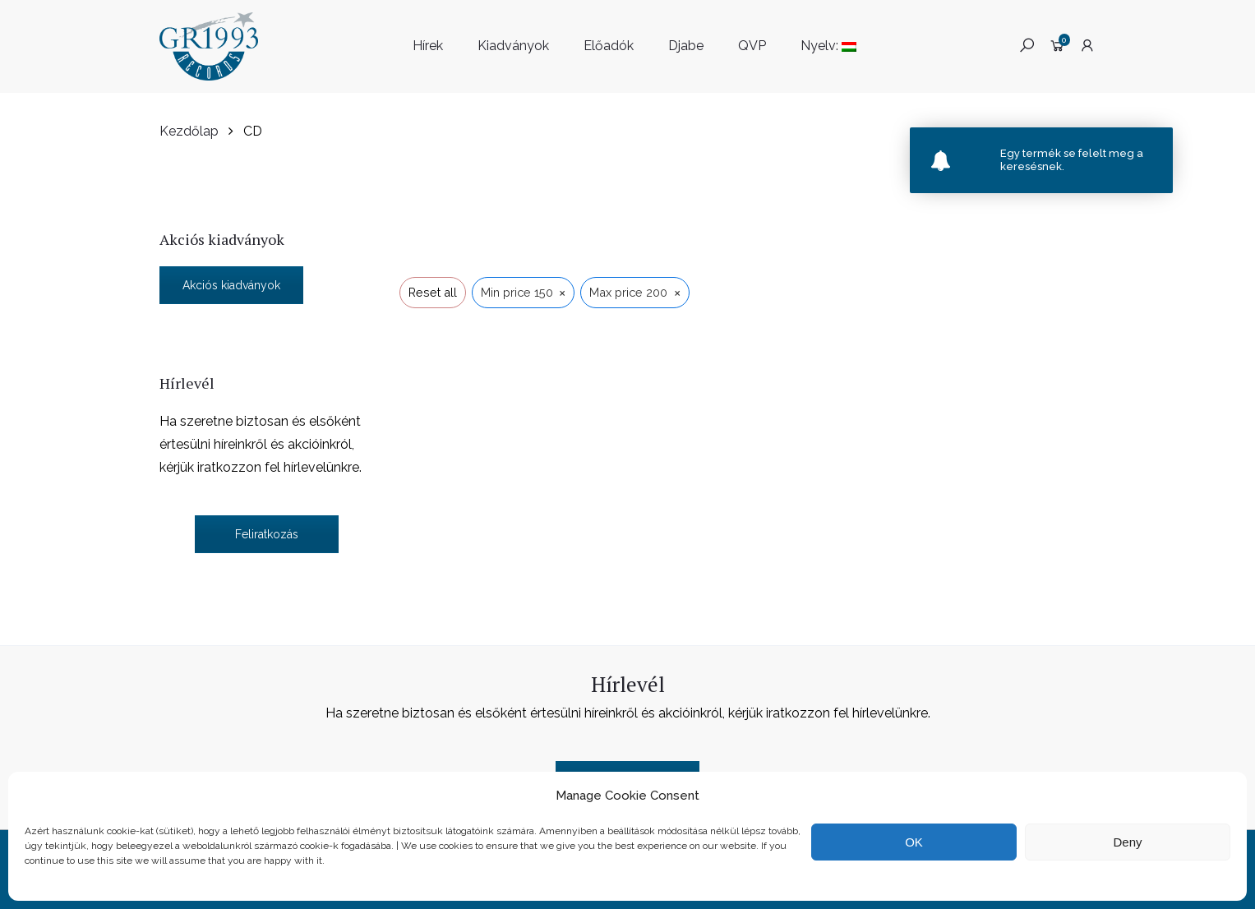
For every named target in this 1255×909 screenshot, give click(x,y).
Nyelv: (828, 45)
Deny (1127, 842)
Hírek (428, 45)
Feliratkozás (266, 534)
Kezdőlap (189, 131)
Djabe (686, 45)
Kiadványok (513, 45)
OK (914, 842)
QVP (752, 45)
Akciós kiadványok (231, 285)
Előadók (609, 45)
